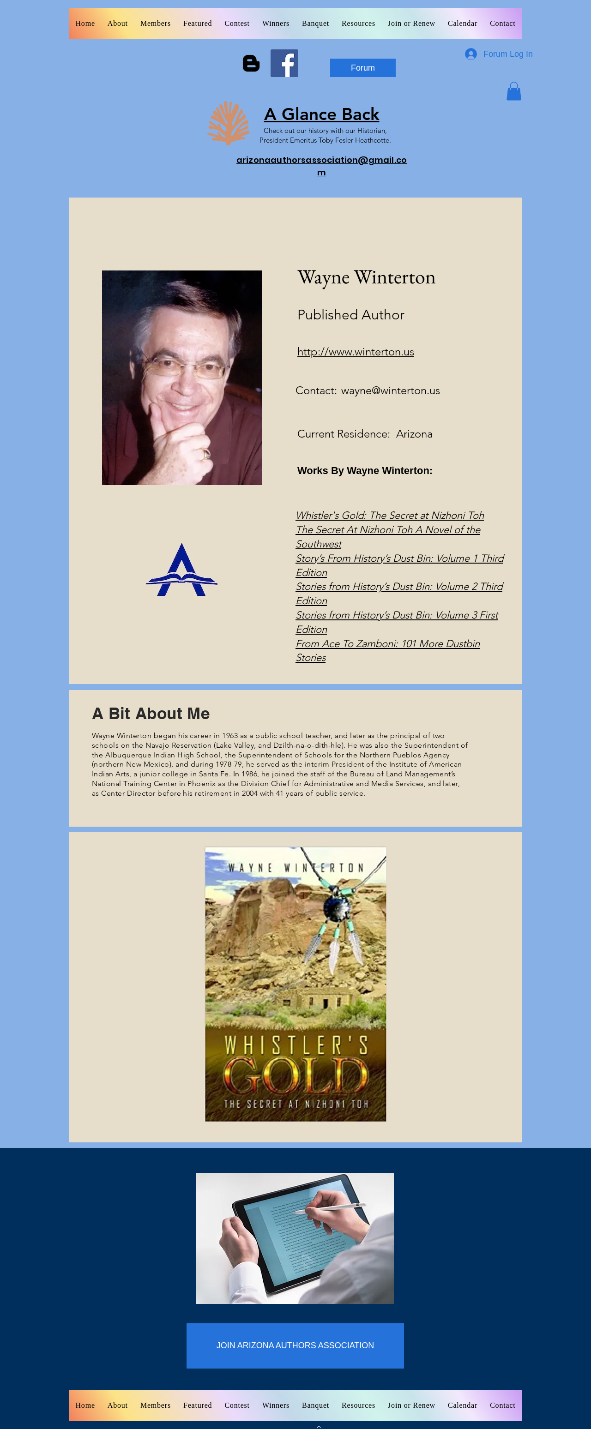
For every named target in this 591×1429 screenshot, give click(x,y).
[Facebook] (284, 63)
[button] (514, 91)
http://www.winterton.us (355, 351)
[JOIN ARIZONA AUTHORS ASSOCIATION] (295, 1346)
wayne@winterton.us (390, 390)
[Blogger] (251, 63)
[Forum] (363, 68)
